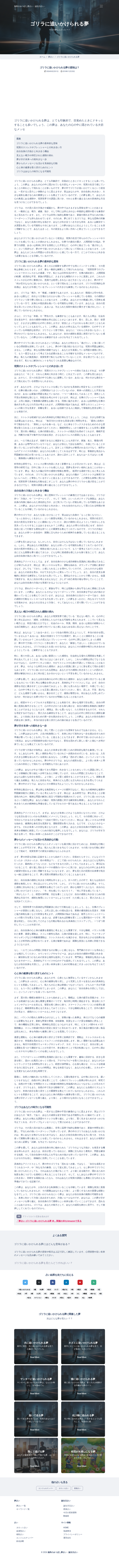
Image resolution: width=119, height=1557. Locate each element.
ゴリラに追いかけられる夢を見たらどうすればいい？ (43, 1263)
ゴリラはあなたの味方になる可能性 (33, 171)
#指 (85, 1289)
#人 (78, 1294)
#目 (59, 1294)
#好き (76, 1298)
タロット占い (63, 1488)
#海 (72, 1289)
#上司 (39, 1294)
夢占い (51, 57)
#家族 (52, 1294)
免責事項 (67, 1531)
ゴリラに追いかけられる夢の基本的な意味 (37, 143)
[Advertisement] (59, 98)
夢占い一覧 (21, 1506)
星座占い (77, 1488)
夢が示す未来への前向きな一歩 (31, 159)
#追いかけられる (24, 1289)
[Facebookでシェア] (52, 1282)
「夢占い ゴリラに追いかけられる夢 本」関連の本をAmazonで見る (49, 1221)
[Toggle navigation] (101, 6)
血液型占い (21, 1531)
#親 (35, 1289)
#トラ (56, 1289)
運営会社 (67, 1538)
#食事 (90, 1298)
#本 (72, 1294)
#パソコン (38, 1298)
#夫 (45, 1294)
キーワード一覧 (23, 1509)
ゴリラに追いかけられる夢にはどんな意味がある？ (42, 1244)
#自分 (49, 1289)
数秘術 (66, 1516)
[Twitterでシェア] (25, 1282)
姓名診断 (20, 1541)
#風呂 (79, 1289)
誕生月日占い (69, 1506)
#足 (99, 1289)
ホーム (42, 57)
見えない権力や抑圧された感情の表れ (34, 155)
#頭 (100, 1294)
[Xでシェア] (38, 1282)
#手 (26, 1294)
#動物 (92, 1289)
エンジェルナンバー (45, 1488)
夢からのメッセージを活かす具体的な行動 (37, 163)
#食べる (93, 1294)
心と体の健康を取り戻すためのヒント (34, 167)
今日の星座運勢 (70, 1512)
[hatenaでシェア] (66, 1282)
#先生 (19, 1294)
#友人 (65, 1294)
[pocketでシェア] (80, 1282)
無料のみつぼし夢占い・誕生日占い (29, 6)
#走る (29, 1298)
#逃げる (64, 1289)
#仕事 (41, 1289)
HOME (66, 1527)
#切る (62, 1298)
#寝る (47, 1298)
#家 (32, 1294)
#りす (54, 1298)
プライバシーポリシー (72, 1534)
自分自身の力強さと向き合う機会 (32, 151)
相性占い (20, 1534)
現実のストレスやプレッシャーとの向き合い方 (39, 147)
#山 (83, 1298)
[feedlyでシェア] (93, 1282)
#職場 (85, 1294)
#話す (69, 1298)
